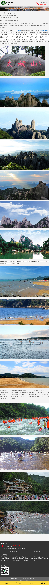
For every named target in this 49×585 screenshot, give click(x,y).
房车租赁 (18, 583)
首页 (7, 13)
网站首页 (6, 583)
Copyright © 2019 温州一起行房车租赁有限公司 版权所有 (24, 578)
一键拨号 (30, 583)
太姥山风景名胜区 (44, 30)
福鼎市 (19, 30)
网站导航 (42, 583)
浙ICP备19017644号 (24, 580)
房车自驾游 (12, 13)
